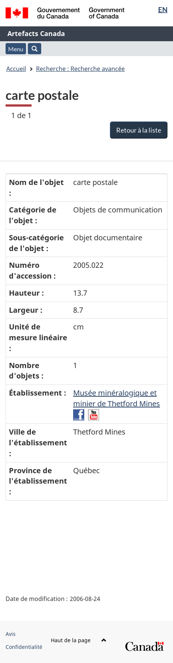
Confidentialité (24, 646)
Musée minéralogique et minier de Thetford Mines (116, 398)
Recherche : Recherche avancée (80, 69)
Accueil (16, 69)
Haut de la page (79, 640)
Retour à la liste (138, 130)
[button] (34, 48)
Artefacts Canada (36, 33)
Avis (11, 633)
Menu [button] (15, 48)
